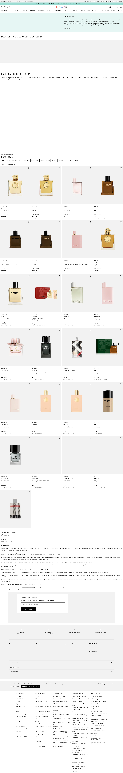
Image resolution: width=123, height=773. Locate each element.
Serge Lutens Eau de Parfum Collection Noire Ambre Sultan (61, 713)
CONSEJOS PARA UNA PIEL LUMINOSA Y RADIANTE (98, 722)
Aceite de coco (76, 711)
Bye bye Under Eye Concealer (61, 701)
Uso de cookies (15, 686)
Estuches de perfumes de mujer (43, 706)
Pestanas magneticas (96, 728)
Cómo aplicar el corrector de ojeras (79, 730)
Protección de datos (16, 684)
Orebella (18, 696)
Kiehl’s (17, 711)
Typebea (18, 704)
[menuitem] (7, 10)
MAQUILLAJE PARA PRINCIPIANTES (95, 739)
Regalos (112, 1)
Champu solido (94, 704)
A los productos (68, 28)
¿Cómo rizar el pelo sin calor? (79, 737)
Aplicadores (38, 719)
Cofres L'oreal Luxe (40, 699)
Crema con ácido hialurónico (79, 696)
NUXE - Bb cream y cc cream (23, 714)
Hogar (97, 10)
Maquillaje (67, 10)
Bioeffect (18, 709)
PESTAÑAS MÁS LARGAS (78, 724)
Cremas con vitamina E (78, 762)
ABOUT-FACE (19, 699)
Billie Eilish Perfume (58, 704)
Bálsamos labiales (39, 704)
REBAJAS (24, 10)
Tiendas (107, 1)
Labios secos (75, 746)
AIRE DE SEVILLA (20, 726)
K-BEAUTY (16, 10)
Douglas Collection (109, 10)
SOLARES (32, 10)
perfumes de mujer (39, 572)
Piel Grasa (93, 735)
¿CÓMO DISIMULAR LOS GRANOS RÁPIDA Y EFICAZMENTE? (78, 750)
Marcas (49, 10)
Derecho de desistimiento (46, 684)
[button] (61, 663)
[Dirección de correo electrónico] (43, 604)
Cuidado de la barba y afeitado (99, 701)
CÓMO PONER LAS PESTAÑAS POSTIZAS (80, 734)
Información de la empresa (30, 684)
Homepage (4, 154)
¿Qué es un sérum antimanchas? (80, 727)
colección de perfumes (28, 587)
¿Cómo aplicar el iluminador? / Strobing (80, 755)
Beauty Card (100, 1)
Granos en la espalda (77, 768)
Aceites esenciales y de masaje (43, 726)
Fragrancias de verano (96, 696)
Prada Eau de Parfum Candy (60, 706)
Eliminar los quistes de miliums (98, 730)
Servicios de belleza (89, 1)
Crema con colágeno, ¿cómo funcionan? (98, 716)
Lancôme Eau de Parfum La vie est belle (61, 709)
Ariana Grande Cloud (59, 746)
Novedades (41, 10)
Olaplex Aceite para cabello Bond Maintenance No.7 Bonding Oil (62, 733)
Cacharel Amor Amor (21, 736)
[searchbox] (15, 7)
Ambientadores (39, 741)
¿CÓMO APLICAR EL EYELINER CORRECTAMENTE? (80, 708)
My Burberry (4, 575)
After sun (37, 736)
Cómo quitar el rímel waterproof (80, 699)
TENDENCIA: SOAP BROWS (79, 744)
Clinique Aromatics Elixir (22, 734)
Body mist (37, 739)
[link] (15, 192)
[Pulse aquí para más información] (86, 4)
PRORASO (18, 724)
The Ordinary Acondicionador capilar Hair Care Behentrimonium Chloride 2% (62, 742)
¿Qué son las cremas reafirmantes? (77, 759)
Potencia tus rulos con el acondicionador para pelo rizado (80, 715)
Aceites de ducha (39, 724)
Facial (75, 10)
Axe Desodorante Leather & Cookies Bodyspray (60, 737)
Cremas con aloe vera (77, 701)
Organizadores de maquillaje (42, 711)
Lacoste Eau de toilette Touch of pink (61, 723)
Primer (36, 744)
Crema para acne (39, 731)
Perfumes (58, 10)
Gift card (119, 1)
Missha (18, 739)
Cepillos (37, 696)
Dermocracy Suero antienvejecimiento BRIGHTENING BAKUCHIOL (62, 718)
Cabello (90, 10)
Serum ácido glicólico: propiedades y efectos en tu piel (99, 712)
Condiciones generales (61, 684)
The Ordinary (19, 731)
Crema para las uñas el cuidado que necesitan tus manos (80, 765)
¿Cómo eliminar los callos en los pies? (80, 704)
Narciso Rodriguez (21, 716)
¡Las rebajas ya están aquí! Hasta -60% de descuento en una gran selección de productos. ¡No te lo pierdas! (59, 3)
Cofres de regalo (95, 699)
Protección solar (39, 709)
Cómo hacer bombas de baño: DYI (98, 742)
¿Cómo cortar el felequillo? (97, 725)
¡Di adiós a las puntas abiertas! (99, 709)
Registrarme (28, 609)
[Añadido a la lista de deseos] (29, 168)
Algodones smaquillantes (41, 716)
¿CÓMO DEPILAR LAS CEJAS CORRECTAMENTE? (79, 721)
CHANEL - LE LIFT (20, 721)
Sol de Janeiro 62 (58, 726)
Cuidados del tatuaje (96, 706)
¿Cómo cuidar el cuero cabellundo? (78, 740)
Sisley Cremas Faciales (22, 729)
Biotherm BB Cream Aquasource (61, 728)
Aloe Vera (74, 771)
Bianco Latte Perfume (58, 699)
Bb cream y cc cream (40, 746)
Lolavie (18, 701)
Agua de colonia (95, 733)
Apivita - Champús (21, 719)
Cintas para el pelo (40, 734)
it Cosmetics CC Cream (59, 696)
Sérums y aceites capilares (41, 729)
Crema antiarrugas (39, 714)
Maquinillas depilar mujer (41, 701)
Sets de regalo (6, 10)
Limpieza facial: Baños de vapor (80, 718)
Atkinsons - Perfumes (21, 706)
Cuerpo (82, 10)
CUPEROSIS (93, 746)
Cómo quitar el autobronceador (99, 719)
